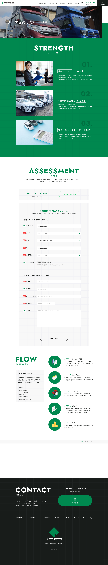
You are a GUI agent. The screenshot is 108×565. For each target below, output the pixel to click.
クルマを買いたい (42, 3)
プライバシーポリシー (79, 518)
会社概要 (70, 3)
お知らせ (77, 3)
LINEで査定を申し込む (70, 194)
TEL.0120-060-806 (37, 193)
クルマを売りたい (53, 3)
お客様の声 (62, 3)
